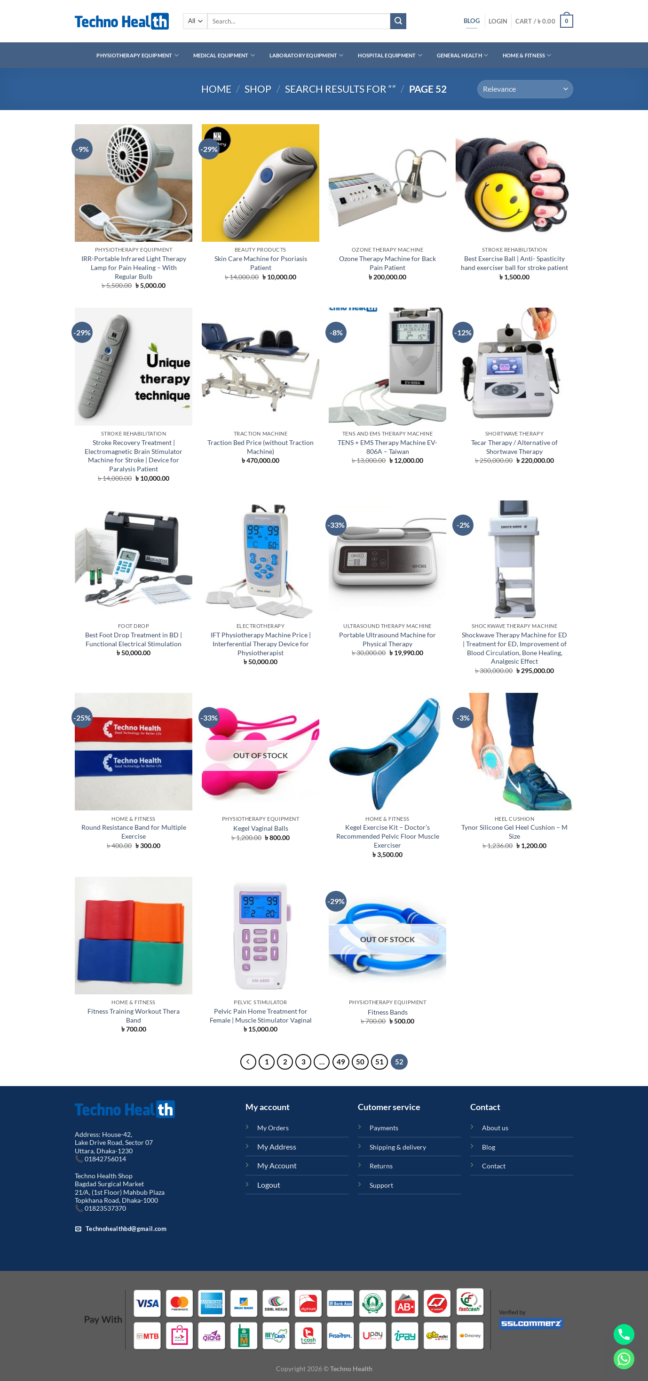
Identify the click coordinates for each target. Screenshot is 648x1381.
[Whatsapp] (624, 1359)
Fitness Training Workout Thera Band (133, 1015)
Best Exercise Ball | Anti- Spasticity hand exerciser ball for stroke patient (514, 262)
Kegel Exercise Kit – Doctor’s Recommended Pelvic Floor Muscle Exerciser (387, 836)
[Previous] (248, 1062)
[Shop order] (525, 89)
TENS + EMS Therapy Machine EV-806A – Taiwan (387, 446)
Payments (384, 1128)
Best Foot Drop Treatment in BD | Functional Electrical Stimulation (133, 639)
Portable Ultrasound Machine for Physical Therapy (387, 639)
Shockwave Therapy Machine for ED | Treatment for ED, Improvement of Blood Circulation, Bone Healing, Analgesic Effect (514, 648)
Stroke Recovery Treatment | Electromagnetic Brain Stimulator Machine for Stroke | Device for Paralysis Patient (133, 455)
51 (379, 1061)
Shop (258, 89)
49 (341, 1061)
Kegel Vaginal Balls (260, 828)
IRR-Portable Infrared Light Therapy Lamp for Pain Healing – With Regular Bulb (133, 267)
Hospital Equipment (390, 55)
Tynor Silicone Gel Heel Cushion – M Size (514, 831)
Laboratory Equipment (306, 55)
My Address (276, 1146)
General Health (463, 55)
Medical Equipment (224, 55)
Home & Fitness (527, 55)
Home (216, 89)
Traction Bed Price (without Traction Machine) (260, 446)
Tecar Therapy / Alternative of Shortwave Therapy (514, 446)
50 (360, 1061)
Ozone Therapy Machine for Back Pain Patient (387, 262)
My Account (277, 1165)
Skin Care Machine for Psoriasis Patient (260, 262)
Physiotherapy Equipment (137, 55)
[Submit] (398, 21)
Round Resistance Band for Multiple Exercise (133, 831)
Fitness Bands (388, 1012)
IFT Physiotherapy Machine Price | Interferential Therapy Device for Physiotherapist (261, 643)
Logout (268, 1184)
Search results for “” (340, 89)
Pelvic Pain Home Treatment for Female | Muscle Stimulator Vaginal (261, 1015)
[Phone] (624, 1334)
